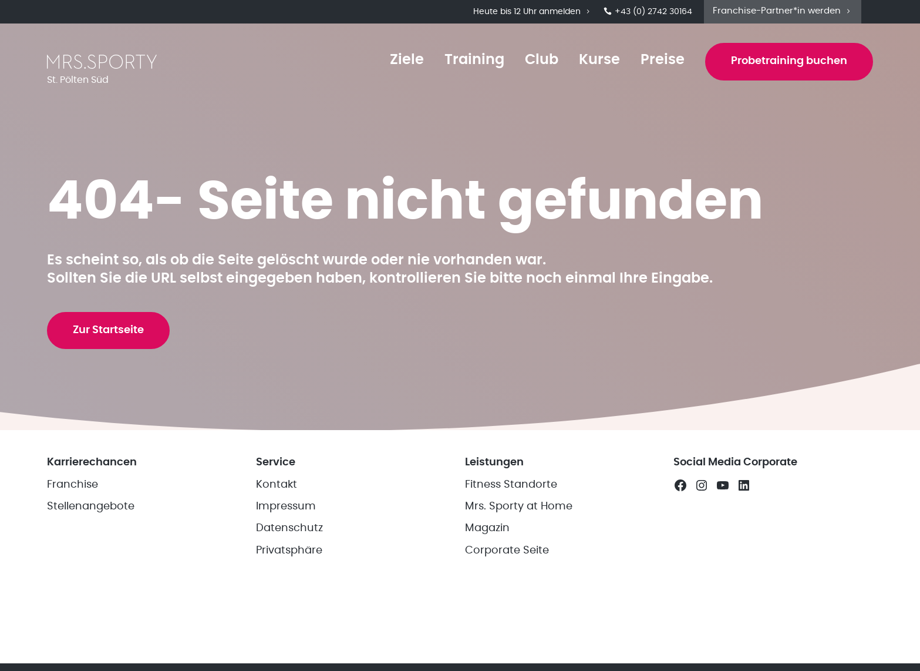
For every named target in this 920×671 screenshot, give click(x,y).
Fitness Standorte (511, 484)
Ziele (407, 60)
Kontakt (276, 484)
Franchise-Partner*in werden (782, 10)
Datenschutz (289, 528)
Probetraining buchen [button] (789, 61)
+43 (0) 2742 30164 (648, 12)
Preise (663, 60)
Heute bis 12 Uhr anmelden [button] (532, 12)
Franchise (72, 484)
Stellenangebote (90, 506)
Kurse (599, 60)
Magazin (487, 528)
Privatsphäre (289, 550)
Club (541, 60)
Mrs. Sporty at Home (518, 506)
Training (474, 60)
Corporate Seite (507, 550)
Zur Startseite (108, 330)
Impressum (286, 506)
